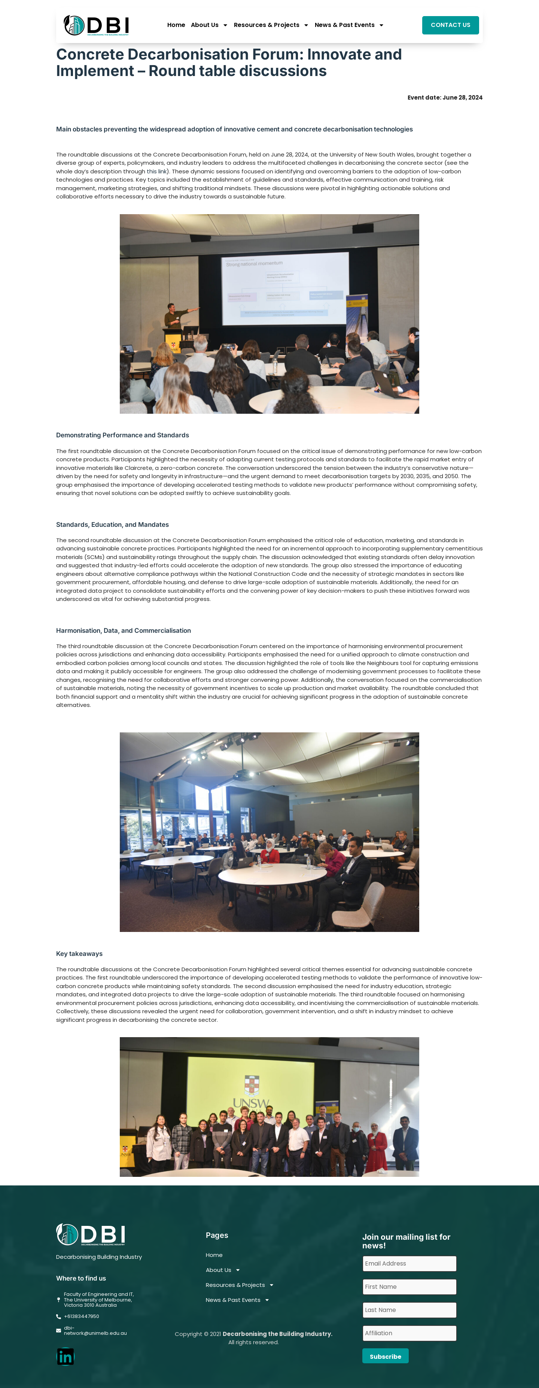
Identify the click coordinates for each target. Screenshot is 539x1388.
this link (157, 171)
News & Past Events (349, 25)
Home (176, 25)
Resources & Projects (271, 25)
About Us (209, 25)
